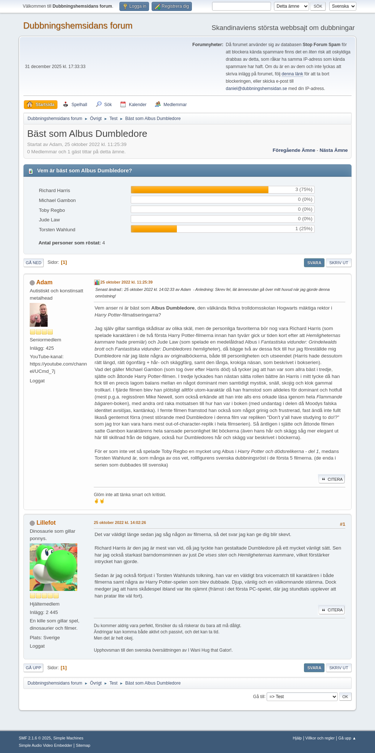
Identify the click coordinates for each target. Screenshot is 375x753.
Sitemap (83, 745)
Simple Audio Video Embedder (45, 745)
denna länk (292, 73)
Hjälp (297, 738)
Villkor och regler (320, 738)
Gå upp (33, 668)
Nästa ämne (334, 150)
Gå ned (33, 263)
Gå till (258, 696)
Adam (44, 282)
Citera (331, 479)
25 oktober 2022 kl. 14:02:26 (120, 522)
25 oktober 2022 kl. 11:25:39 (126, 282)
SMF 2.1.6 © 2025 (35, 738)
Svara (314, 263)
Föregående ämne (294, 150)
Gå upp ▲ (347, 738)
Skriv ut (338, 263)
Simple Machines (68, 738)
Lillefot (46, 523)
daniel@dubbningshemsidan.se (256, 88)
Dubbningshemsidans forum (78, 25)
